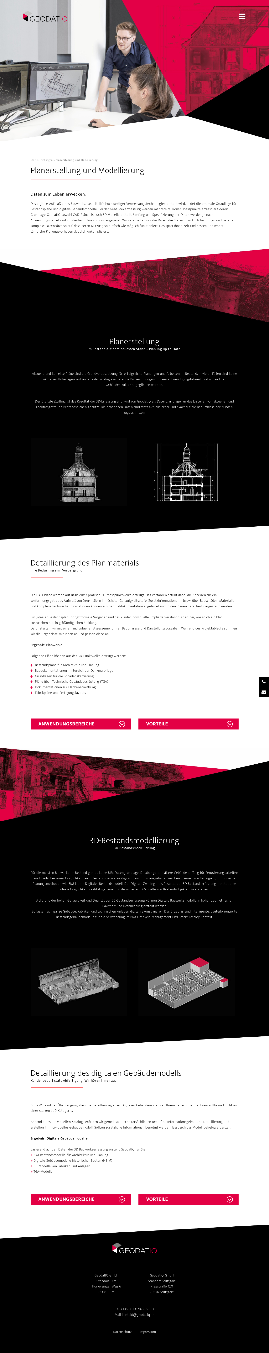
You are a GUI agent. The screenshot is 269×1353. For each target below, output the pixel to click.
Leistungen (46, 160)
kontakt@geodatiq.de (138, 1315)
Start (34, 160)
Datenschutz (122, 1332)
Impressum (147, 1332)
